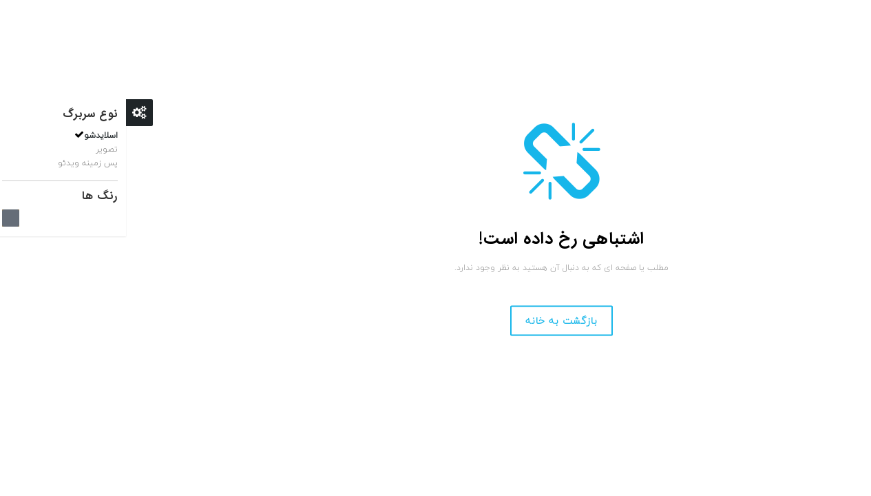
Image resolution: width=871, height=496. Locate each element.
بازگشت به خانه (435, 320)
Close (13, 112)
